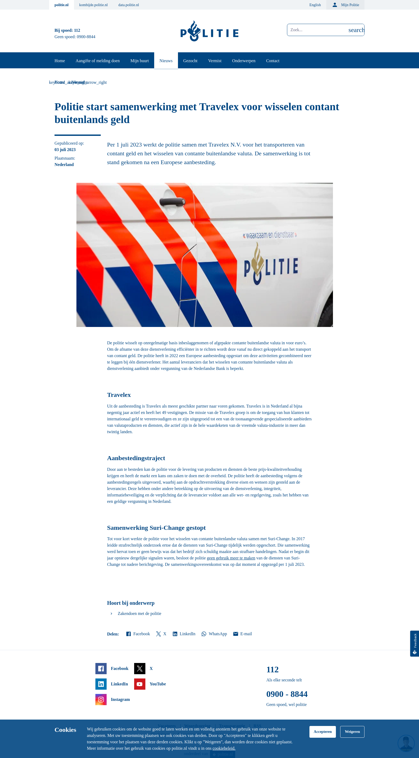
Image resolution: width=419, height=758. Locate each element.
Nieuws (166, 60)
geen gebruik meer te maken (231, 558)
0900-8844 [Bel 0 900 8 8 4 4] (86, 36)
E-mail (242, 634)
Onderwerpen (243, 60)
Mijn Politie (345, 5)
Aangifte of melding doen (98, 60)
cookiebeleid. (223, 748)
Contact (273, 60)
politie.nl (62, 5)
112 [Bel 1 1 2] (77, 30)
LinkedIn (184, 634)
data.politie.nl (128, 5)
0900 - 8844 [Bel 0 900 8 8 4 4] (287, 694)
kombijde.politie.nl (93, 5)
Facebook (137, 634)
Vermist (215, 60)
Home (60, 60)
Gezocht (190, 60)
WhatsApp (214, 634)
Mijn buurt (139, 60)
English (315, 5)
